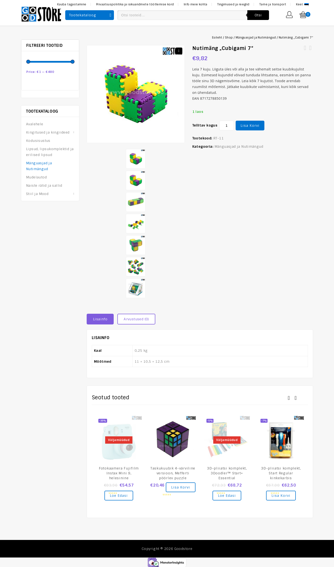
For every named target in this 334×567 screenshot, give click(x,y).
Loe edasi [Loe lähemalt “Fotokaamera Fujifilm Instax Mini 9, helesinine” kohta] (119, 495)
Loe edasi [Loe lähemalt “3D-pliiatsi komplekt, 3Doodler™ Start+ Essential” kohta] (227, 495)
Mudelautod (36, 177)
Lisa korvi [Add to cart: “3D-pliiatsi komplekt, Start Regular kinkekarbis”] (280, 495)
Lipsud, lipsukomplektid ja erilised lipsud (50, 152)
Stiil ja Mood (37, 194)
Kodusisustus (38, 140)
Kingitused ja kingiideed (48, 132)
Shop (229, 37)
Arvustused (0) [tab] (136, 319)
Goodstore (183, 548)
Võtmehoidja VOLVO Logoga (310, 51)
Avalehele (34, 124)
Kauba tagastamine (71, 4)
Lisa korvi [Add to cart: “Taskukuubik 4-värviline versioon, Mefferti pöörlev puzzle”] (180, 487)
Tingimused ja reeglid (233, 4)
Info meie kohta (195, 4)
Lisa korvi (250, 125)
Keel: (302, 4)
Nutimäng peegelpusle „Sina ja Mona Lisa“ (305, 51)
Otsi (258, 15)
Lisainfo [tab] (100, 319)
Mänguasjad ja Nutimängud (256, 37)
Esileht (217, 37)
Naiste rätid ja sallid (44, 185)
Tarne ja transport (272, 4)
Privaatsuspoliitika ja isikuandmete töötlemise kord (135, 4)
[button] (179, 51)
